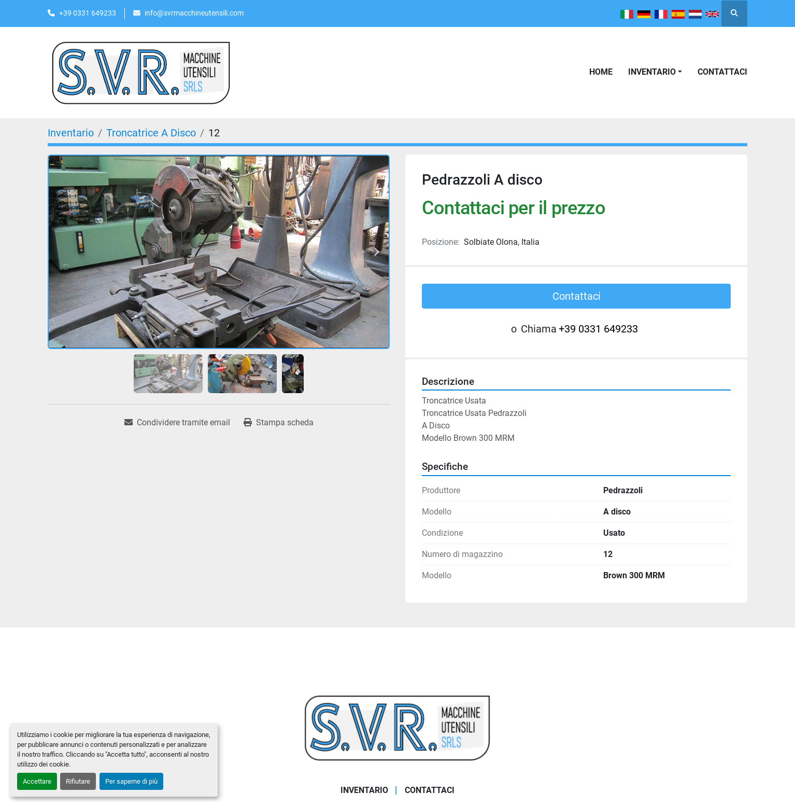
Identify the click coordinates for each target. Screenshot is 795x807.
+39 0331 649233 (87, 13)
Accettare (37, 781)
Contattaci (722, 72)
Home (601, 72)
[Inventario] (71, 133)
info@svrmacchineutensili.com (194, 13)
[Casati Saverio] (397, 727)
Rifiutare (78, 781)
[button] (655, 72)
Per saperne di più (131, 781)
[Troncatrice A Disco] (151, 133)
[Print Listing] (278, 423)
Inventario (652, 72)
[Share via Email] (177, 423)
